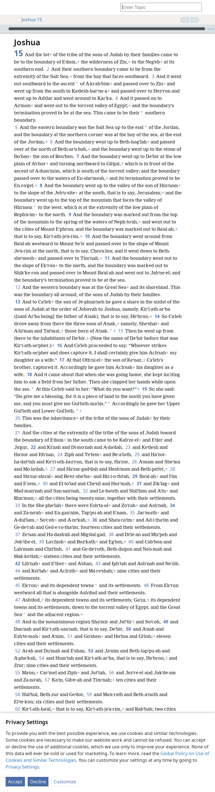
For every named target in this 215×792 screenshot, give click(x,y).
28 (172, 469)
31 (138, 483)
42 (17, 563)
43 (97, 563)
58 (17, 694)
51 (69, 636)
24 (59, 454)
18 (29, 374)
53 (90, 651)
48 (17, 622)
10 (87, 236)
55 (17, 673)
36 (94, 520)
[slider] (107, 28)
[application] (107, 29)
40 (130, 542)
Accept (15, 782)
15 (120, 331)
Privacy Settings (22, 767)
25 (137, 454)
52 (17, 651)
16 (59, 345)
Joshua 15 (29, 19)
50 (128, 629)
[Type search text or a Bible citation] (158, 7)
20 (17, 418)
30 (44, 483)
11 (107, 258)
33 (17, 505)
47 (17, 600)
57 (47, 680)
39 (41, 542)
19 (144, 389)
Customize (65, 782)
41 (67, 549)
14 (156, 316)
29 (134, 476)
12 (17, 287)
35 (132, 513)
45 (17, 585)
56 (111, 673)
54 (41, 658)
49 (165, 622)
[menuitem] (8, 7)
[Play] (3, 29)
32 (85, 491)
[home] (8, 7)
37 (17, 534)
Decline (38, 782)
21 (17, 433)
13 (17, 302)
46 (146, 585)
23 (127, 447)
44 (17, 571)
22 (33, 447)
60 (17, 709)
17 (61, 360)
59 (89, 694)
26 (134, 462)
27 (52, 469)
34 (172, 505)
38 (111, 534)
